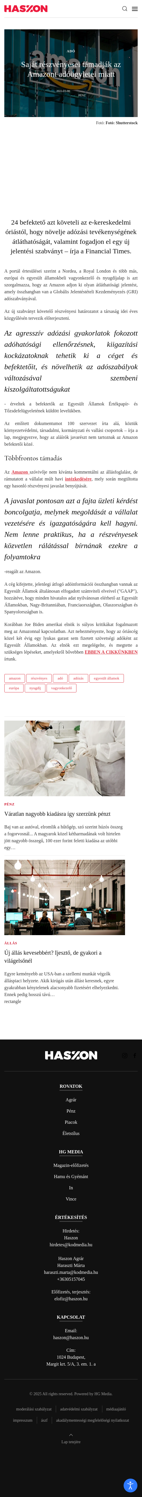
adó (60, 678)
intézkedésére (78, 478)
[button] (125, 8)
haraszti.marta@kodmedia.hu (71, 1272)
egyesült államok (106, 678)
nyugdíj (35, 688)
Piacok (71, 1122)
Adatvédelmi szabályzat (78, 1409)
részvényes (39, 678)
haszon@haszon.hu (71, 1337)
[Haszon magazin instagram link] (125, 1055)
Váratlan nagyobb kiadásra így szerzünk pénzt (57, 814)
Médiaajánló (116, 1409)
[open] (130, 1485)
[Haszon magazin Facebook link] (135, 1055)
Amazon (20, 472)
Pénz (70, 1111)
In (71, 1187)
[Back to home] (25, 8)
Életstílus (71, 1133)
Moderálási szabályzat (33, 1409)
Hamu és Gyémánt (71, 1176)
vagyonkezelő (61, 688)
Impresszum (22, 1420)
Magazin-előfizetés (71, 1165)
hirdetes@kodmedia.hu (71, 1244)
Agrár (71, 1099)
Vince (71, 1199)
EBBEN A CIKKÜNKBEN (111, 652)
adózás (78, 678)
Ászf (44, 1420)
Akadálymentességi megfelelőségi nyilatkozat (92, 1420)
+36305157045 (71, 1279)
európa (14, 688)
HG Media (103, 1394)
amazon (14, 678)
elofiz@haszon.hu (71, 1298)
